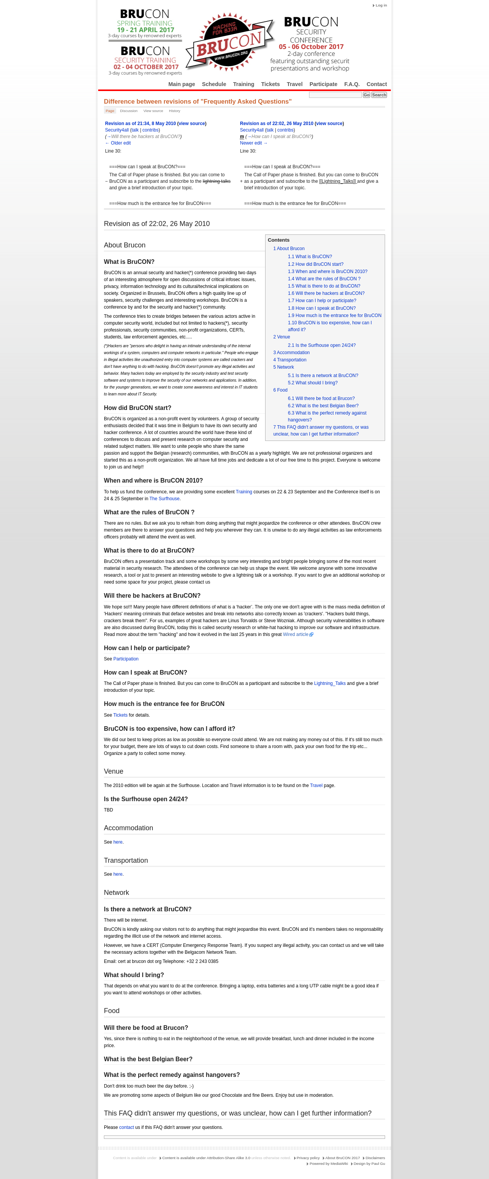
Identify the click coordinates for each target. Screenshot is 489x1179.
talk (135, 130)
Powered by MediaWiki (328, 1163)
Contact (377, 84)
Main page (181, 84)
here (118, 842)
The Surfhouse (164, 498)
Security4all (117, 130)
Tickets (270, 84)
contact (126, 1127)
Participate (323, 84)
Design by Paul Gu (369, 1163)
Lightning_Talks (330, 683)
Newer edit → (254, 143)
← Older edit (118, 143)
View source (153, 111)
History (174, 111)
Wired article (296, 634)
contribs (150, 130)
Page (110, 111)
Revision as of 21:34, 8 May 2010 (140, 123)
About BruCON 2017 (342, 1158)
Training (243, 84)
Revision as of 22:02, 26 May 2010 (276, 123)
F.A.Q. (352, 84)
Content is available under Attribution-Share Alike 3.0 (206, 1158)
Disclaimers (375, 1158)
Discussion (129, 111)
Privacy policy (308, 1158)
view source (192, 123)
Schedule (214, 84)
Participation (126, 659)
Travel (295, 84)
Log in (381, 5)
